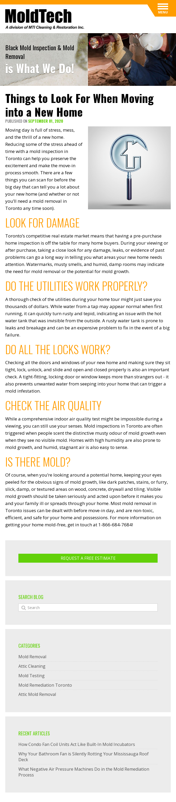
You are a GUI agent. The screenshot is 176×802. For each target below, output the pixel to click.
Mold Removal (32, 657)
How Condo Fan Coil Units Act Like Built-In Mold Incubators (76, 744)
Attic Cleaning (31, 666)
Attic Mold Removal (37, 694)
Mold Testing (31, 676)
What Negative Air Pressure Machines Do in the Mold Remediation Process (83, 772)
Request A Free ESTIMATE (88, 558)
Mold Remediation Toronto (45, 685)
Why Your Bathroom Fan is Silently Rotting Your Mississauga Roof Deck (83, 757)
